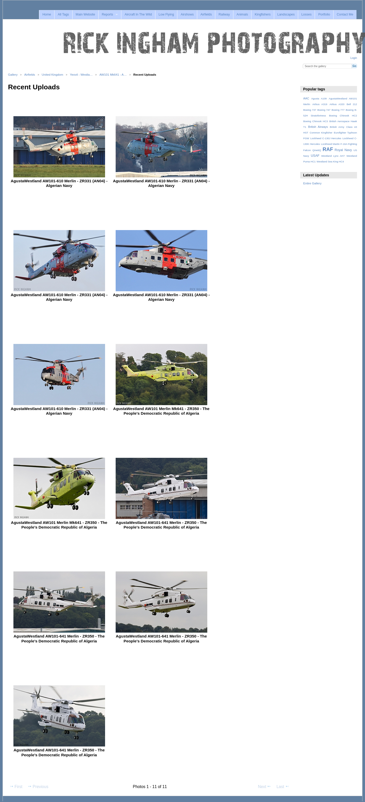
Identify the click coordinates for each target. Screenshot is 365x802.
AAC (306, 98)
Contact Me (345, 14)
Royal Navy (343, 150)
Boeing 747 (324, 109)
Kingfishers (263, 14)
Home (46, 14)
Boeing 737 (309, 109)
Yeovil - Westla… (81, 74)
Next (264, 786)
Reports (107, 14)
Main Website (85, 14)
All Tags (63, 14)
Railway (224, 14)
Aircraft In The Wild (138, 14)
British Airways (318, 126)
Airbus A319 (319, 104)
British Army (337, 126)
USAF (315, 156)
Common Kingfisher (321, 132)
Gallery (13, 74)
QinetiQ (316, 150)
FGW (306, 138)
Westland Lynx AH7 (333, 155)
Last (282, 786)
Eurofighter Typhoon (345, 132)
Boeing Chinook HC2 (343, 115)
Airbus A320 (336, 104)
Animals (242, 14)
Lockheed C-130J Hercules (325, 138)
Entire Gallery (312, 183)
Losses (306, 14)
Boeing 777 (337, 109)
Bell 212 (352, 104)
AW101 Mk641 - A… (112, 74)
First (16, 786)
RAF (328, 149)
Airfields (206, 14)
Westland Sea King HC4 (330, 161)
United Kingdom (52, 74)
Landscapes (286, 14)
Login (354, 58)
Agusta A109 (319, 98)
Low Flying (166, 14)
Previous (38, 786)
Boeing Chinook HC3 (315, 121)
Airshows (187, 14)
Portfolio (324, 14)
